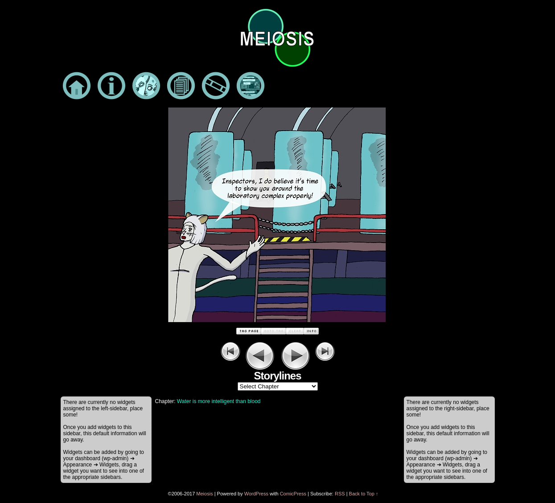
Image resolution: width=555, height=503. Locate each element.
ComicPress (293, 493)
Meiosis (204, 493)
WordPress (256, 493)
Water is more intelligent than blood (219, 401)
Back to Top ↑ (363, 493)
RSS (340, 493)
